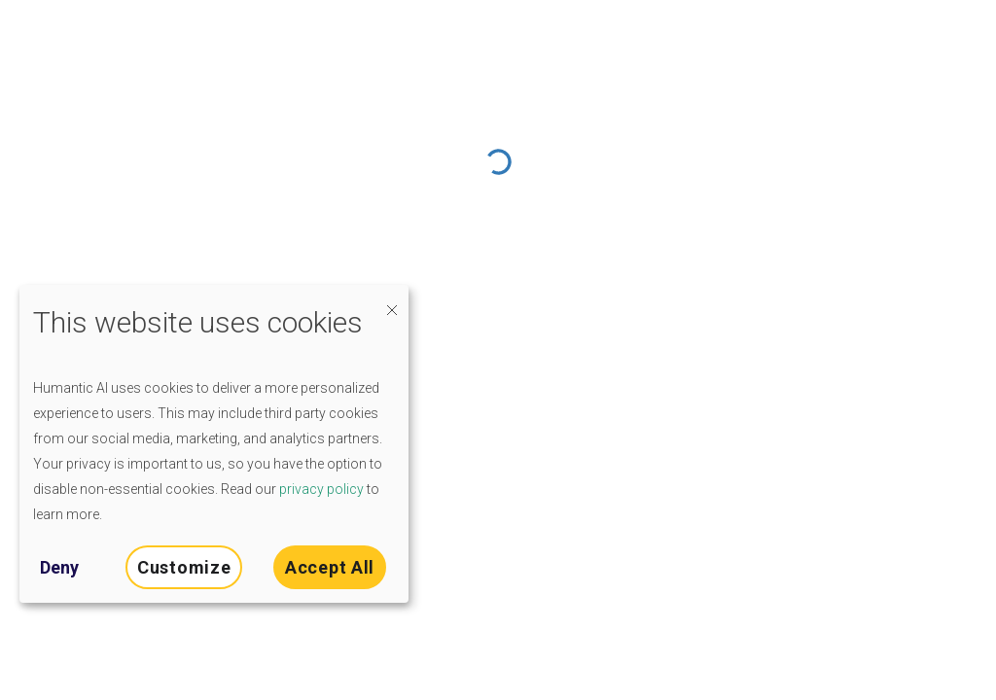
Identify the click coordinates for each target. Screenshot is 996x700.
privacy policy (321, 489)
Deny (59, 567)
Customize (184, 567)
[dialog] (214, 444)
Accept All (329, 567)
